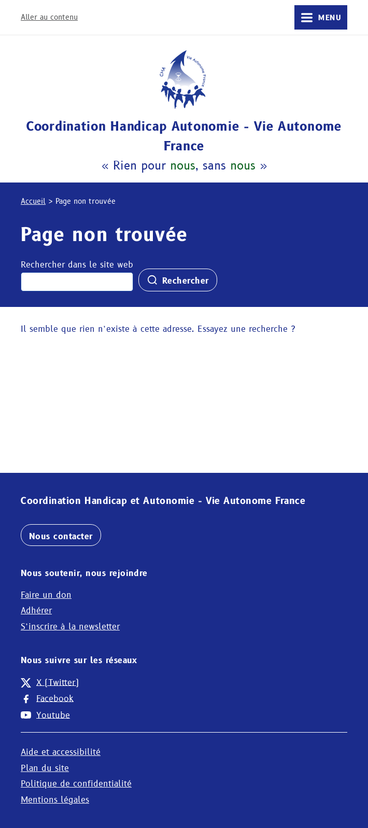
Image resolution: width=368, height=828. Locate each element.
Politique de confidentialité (76, 784)
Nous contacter (61, 536)
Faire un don (46, 595)
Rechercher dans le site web (77, 265)
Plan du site (45, 768)
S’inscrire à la (70, 626)
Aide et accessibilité (61, 752)
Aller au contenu (49, 17)
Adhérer (36, 610)
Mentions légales (55, 800)
